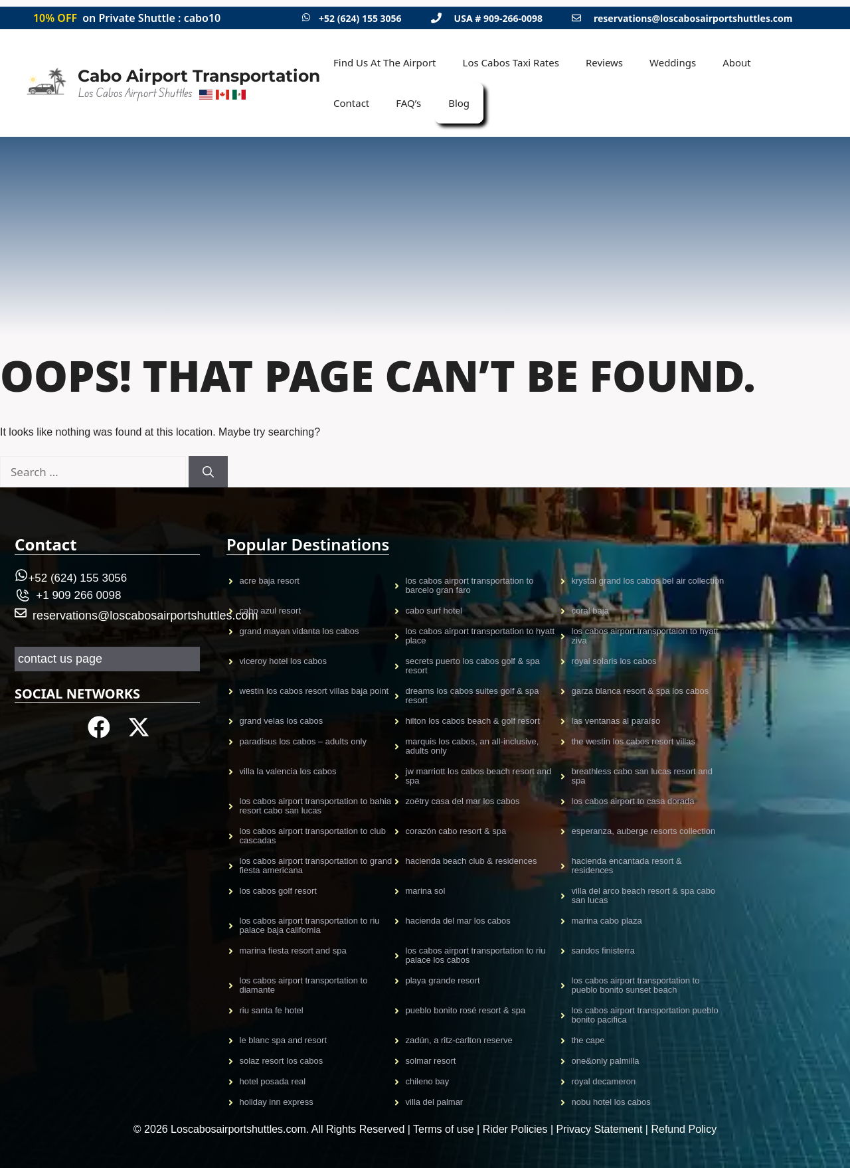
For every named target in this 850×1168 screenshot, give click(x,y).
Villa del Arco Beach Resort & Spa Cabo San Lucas (644, 895)
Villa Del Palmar (435, 1102)
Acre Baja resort (269, 581)
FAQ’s (408, 103)
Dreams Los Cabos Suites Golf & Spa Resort (472, 695)
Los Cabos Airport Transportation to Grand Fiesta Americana (316, 865)
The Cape (588, 1040)
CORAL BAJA (590, 611)
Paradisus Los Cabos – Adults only (303, 741)
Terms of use (443, 1129)
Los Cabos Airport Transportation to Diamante (304, 985)
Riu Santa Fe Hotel (271, 1010)
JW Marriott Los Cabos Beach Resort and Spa (479, 776)
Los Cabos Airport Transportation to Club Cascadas (313, 835)
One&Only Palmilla (605, 1061)
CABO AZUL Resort (270, 611)
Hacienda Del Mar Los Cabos (458, 921)
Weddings (672, 62)
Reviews (604, 62)
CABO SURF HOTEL (434, 611)
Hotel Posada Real (273, 1081)
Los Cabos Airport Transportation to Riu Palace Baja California (310, 925)
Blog (458, 103)
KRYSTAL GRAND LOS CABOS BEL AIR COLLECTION (648, 581)
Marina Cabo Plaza (607, 921)
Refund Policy (684, 1129)
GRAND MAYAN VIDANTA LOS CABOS (299, 631)
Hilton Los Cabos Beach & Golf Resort (473, 721)
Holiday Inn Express (276, 1102)
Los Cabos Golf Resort (278, 891)
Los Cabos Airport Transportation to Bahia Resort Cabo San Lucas (315, 805)
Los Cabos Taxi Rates (511, 62)
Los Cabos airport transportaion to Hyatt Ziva (645, 635)
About (736, 62)
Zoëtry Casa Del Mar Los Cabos (463, 801)
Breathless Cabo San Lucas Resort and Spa (642, 776)
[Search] (208, 472)
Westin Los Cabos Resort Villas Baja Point (314, 691)
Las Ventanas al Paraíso (616, 721)
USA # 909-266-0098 (498, 18)
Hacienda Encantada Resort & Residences (627, 865)
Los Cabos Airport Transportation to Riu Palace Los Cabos (476, 955)
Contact (351, 103)
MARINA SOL (426, 891)
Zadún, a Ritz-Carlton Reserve (459, 1040)
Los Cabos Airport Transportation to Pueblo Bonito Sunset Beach (636, 985)
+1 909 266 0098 (78, 595)
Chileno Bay (428, 1081)
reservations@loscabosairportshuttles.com (693, 18)
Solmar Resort (431, 1061)
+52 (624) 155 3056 (360, 18)
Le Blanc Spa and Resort (283, 1040)
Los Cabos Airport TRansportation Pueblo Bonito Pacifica (645, 1015)
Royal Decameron (604, 1081)
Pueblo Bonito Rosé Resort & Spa (466, 1010)
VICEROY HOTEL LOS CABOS (283, 661)
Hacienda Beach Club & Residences (471, 861)
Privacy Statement (599, 1129)
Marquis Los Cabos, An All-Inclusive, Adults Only (472, 746)
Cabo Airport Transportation (199, 76)
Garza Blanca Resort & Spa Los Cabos (640, 691)
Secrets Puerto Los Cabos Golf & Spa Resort (473, 665)
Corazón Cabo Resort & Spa (456, 831)
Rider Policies (515, 1129)
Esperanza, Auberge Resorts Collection (644, 831)
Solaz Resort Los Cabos (281, 1061)
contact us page (60, 658)
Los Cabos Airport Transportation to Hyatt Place (480, 635)
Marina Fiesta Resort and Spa (293, 951)
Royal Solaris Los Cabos (614, 661)
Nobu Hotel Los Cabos (611, 1102)
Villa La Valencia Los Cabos (288, 771)
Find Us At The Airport (384, 62)
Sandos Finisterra (603, 951)
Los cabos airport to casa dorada (633, 801)
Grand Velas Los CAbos (281, 721)
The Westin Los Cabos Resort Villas (633, 741)
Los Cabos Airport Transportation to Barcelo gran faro (470, 585)
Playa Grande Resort (443, 980)
